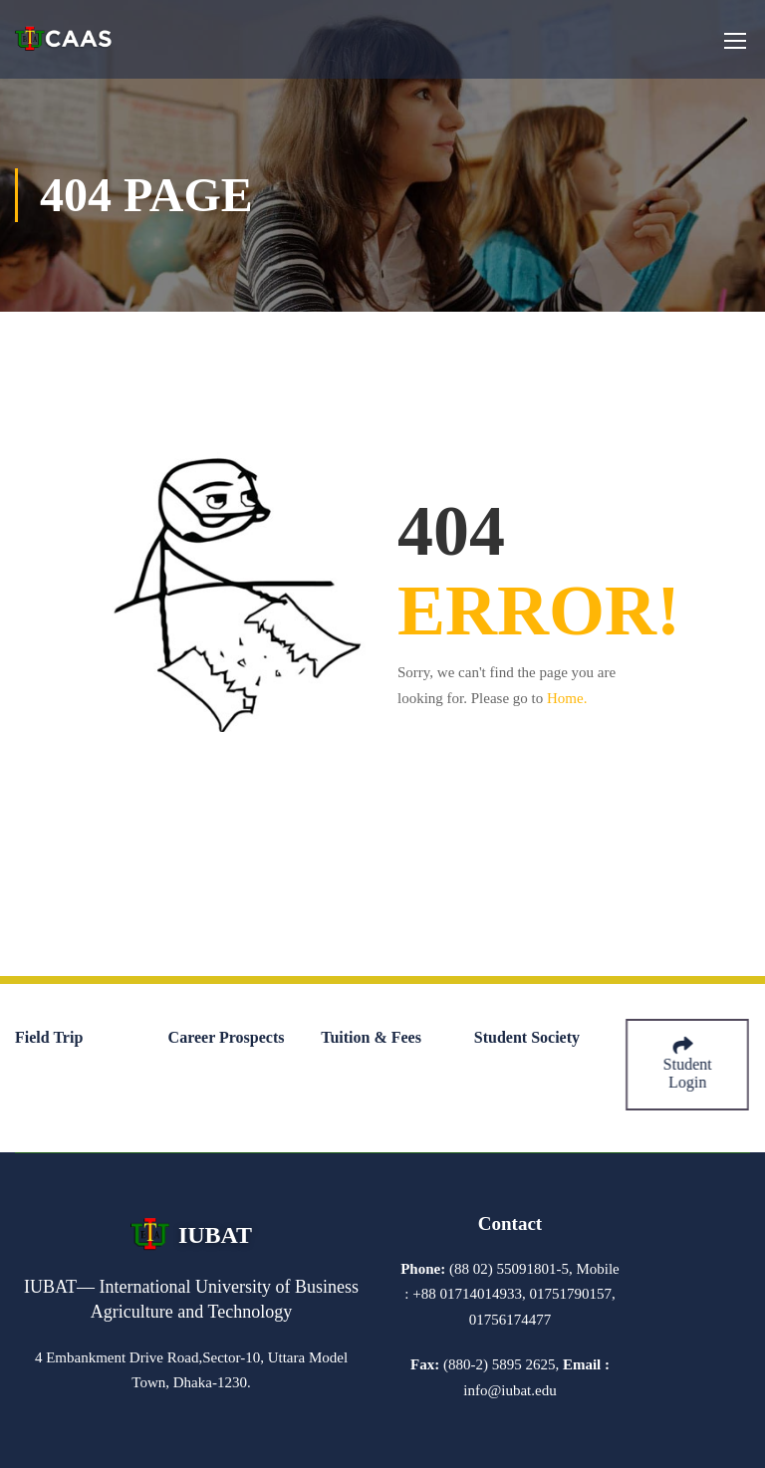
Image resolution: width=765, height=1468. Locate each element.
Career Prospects (226, 1037)
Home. (567, 698)
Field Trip (49, 1037)
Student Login (688, 1064)
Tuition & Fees (371, 1037)
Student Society (527, 1037)
